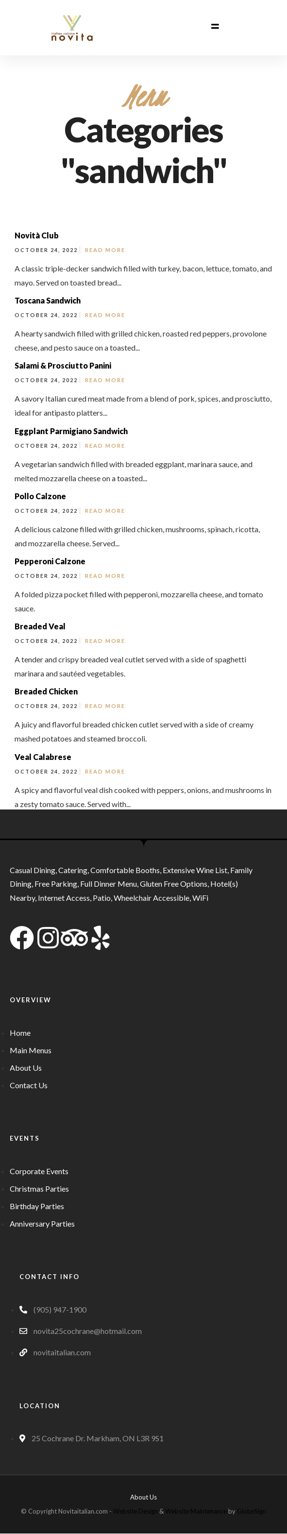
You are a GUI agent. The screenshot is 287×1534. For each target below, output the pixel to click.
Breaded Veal (40, 626)
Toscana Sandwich (48, 300)
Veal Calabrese (43, 756)
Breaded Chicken (46, 691)
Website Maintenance (196, 1511)
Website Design (135, 1511)
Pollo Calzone (40, 496)
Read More (105, 250)
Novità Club (37, 235)
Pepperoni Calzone (50, 561)
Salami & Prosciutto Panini (63, 365)
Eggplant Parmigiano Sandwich (71, 431)
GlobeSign (251, 1511)
